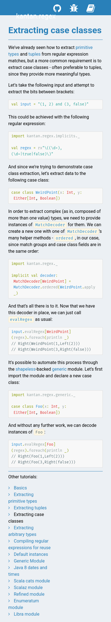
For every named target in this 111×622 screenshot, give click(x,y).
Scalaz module (28, 587)
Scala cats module (32, 581)
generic (59, 369)
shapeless (26, 369)
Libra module (26, 614)
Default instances (31, 554)
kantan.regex (36, 16)
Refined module (29, 594)
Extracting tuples (30, 507)
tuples (34, 54)
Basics (20, 488)
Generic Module (29, 561)
